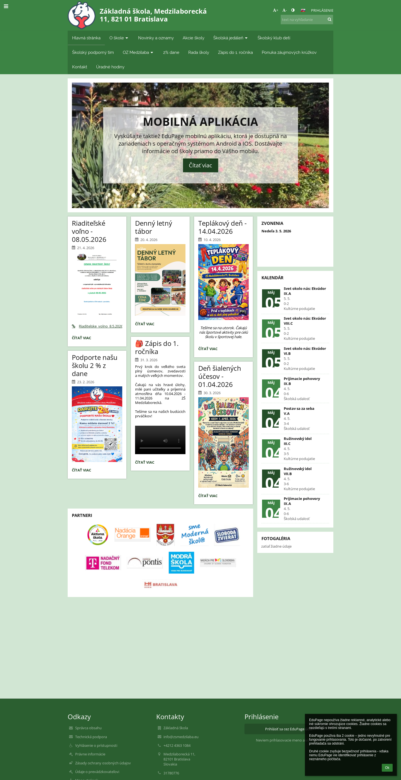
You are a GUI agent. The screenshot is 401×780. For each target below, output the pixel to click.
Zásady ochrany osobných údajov (103, 762)
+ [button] (275, 10)
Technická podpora (91, 736)
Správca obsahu (88, 727)
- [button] (284, 10)
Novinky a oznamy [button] (156, 37)
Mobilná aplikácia (200, 121)
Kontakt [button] (79, 66)
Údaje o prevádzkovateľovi (97, 771)
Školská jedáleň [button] (231, 37)
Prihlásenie (322, 10)
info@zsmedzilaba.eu (181, 736)
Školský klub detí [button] (274, 37)
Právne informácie (90, 754)
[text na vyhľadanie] (306, 20)
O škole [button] (119, 37)
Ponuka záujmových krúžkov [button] (289, 52)
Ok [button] (387, 768)
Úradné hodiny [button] (110, 66)
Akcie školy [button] (193, 37)
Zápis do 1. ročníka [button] (235, 52)
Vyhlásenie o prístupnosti (96, 745)
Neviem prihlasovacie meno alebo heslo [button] (289, 740)
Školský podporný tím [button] (93, 52)
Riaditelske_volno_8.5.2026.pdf (97, 326)
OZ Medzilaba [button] (138, 52)
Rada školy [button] (198, 52)
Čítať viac (200, 165)
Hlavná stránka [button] (86, 37)
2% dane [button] (171, 52)
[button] (303, 10)
